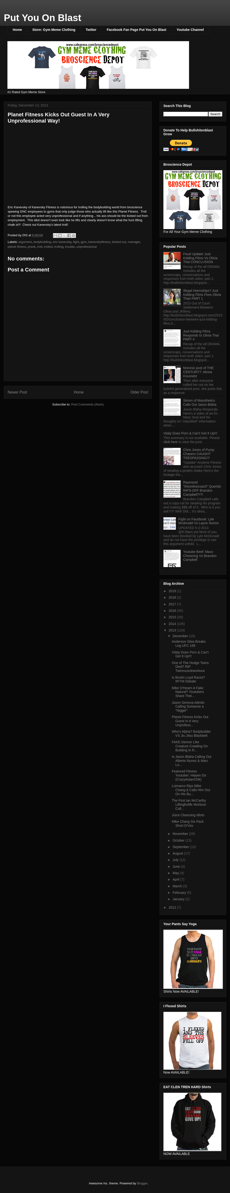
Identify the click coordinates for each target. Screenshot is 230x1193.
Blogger (142, 1183)
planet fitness (17, 246)
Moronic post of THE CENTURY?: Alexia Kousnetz (198, 372)
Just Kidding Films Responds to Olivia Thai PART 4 (201, 335)
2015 (173, 617)
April (176, 879)
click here (170, 442)
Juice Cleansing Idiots (188, 815)
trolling (58, 246)
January (178, 899)
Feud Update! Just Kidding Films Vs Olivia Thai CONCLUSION (200, 258)
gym (84, 242)
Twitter (91, 30)
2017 (173, 604)
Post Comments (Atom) (87, 404)
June (176, 866)
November (180, 834)
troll (39, 246)
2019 (173, 591)
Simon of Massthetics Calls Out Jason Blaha (200, 402)
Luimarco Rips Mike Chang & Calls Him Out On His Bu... (191, 790)
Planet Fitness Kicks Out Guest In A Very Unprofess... (190, 721)
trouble (70, 246)
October (178, 840)
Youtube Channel (190, 30)
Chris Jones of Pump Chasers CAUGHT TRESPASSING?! (198, 454)
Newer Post (17, 392)
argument (25, 242)
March (177, 886)
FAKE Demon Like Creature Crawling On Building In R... (190, 746)
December (180, 636)
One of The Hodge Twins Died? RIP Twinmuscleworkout (190, 667)
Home (17, 30)
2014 (173, 624)
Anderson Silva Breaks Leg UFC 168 (189, 643)
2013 (173, 630)
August (178, 853)
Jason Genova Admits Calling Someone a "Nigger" (188, 707)
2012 (173, 907)
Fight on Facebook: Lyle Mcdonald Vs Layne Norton (198, 521)
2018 (173, 597)
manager (134, 242)
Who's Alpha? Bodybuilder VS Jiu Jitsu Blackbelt (191, 733)
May (176, 873)
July (175, 860)
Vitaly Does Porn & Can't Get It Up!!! (190, 433)
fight (76, 242)
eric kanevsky (62, 242)
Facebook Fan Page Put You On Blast (136, 30)
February (179, 893)
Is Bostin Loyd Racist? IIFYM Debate (188, 679)
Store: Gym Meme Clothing (53, 30)
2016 (173, 611)
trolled (48, 246)
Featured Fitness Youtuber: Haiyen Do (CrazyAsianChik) (189, 775)
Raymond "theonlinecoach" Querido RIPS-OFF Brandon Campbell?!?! (202, 488)
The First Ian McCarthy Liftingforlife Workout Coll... (189, 804)
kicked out (119, 242)
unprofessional (86, 246)
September (181, 847)
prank (32, 246)
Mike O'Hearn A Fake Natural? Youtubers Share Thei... (188, 692)
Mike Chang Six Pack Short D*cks (188, 823)
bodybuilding (42, 242)
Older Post (139, 392)
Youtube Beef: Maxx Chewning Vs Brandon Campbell (200, 556)
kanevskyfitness (99, 242)
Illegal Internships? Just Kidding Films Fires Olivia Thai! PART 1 (202, 295)
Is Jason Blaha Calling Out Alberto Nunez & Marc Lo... (191, 761)
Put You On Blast (42, 17)
